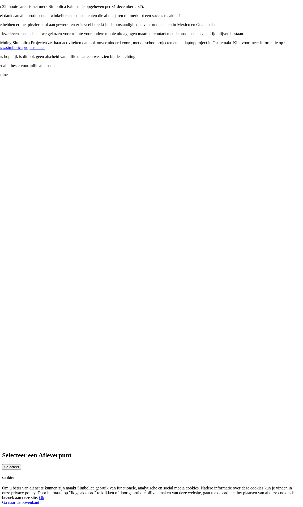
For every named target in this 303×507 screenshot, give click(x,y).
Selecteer (11, 467)
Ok (41, 497)
